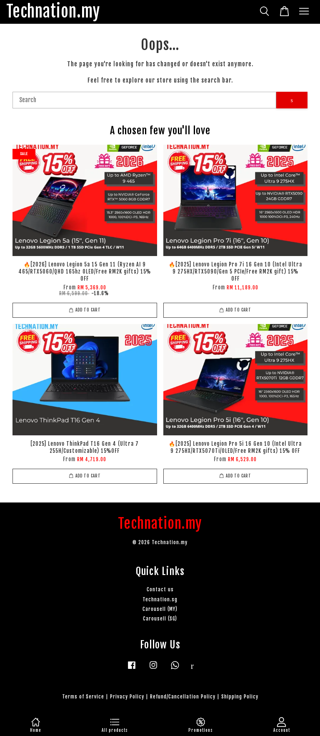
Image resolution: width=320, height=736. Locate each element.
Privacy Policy (127, 696)
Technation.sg (160, 599)
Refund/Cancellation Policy (182, 696)
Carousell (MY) (160, 609)
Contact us (160, 589)
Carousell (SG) (160, 618)
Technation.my (53, 12)
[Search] (144, 100)
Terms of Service (83, 696)
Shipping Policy (239, 696)
